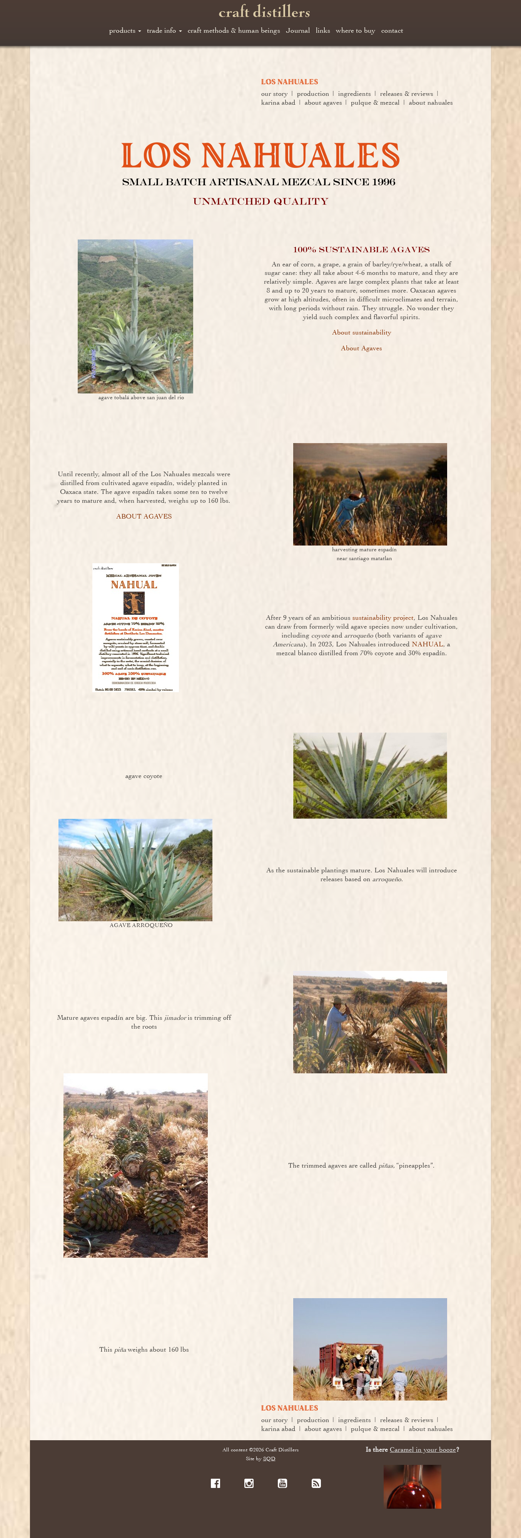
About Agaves (361, 348)
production (313, 93)
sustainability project (383, 617)
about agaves (323, 102)
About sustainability (361, 332)
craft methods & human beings (234, 30)
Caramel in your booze (423, 1450)
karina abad (278, 102)
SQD (269, 1458)
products (125, 30)
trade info (164, 30)
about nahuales (431, 102)
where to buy (356, 30)
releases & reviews (406, 93)
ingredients (354, 93)
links (323, 30)
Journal (298, 30)
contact (392, 30)
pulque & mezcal (375, 102)
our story (274, 93)
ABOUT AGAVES (144, 516)
